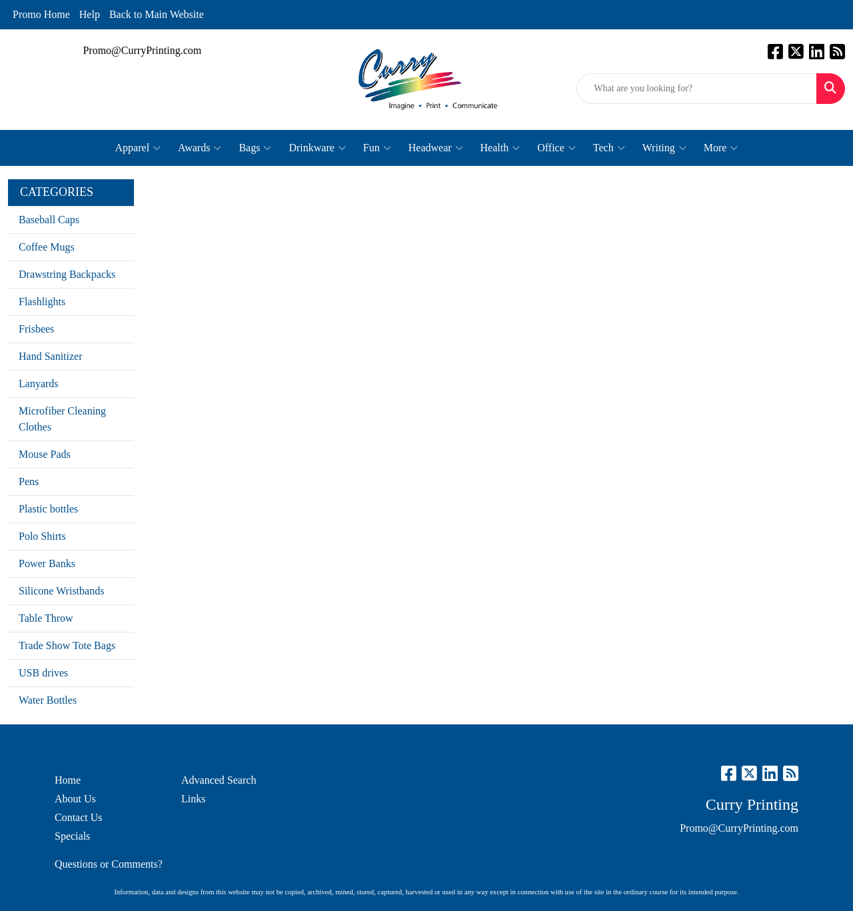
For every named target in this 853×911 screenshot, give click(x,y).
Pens (29, 481)
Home (68, 780)
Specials (72, 836)
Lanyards (39, 383)
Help (89, 14)
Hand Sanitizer (51, 356)
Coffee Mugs (47, 247)
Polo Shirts (42, 536)
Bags (255, 148)
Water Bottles (48, 700)
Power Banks (47, 563)
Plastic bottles (48, 508)
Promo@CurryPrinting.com (142, 50)
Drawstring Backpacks (67, 274)
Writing (664, 148)
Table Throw (46, 618)
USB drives (43, 672)
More (721, 148)
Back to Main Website (156, 14)
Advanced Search (218, 780)
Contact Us (79, 817)
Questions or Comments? (109, 864)
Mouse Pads (45, 454)
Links (193, 798)
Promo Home (41, 14)
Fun (377, 148)
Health (500, 148)
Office (556, 148)
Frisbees (36, 329)
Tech (609, 148)
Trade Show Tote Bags (67, 645)
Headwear (436, 148)
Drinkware (317, 148)
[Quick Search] (696, 88)
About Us (75, 798)
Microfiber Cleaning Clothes (62, 419)
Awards (199, 148)
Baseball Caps (49, 219)
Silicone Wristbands (61, 590)
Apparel (138, 148)
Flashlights (42, 301)
